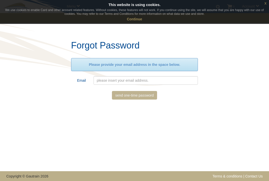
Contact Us (254, 176)
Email (81, 80)
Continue (134, 19)
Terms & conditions (227, 176)
